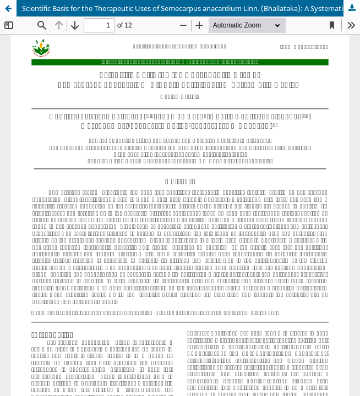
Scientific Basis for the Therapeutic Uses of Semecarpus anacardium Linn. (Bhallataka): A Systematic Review (191, 8)
